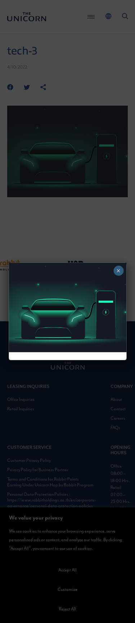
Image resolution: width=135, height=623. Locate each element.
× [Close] (118, 271)
